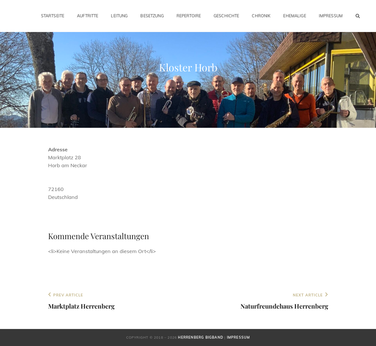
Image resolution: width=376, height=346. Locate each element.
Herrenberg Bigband (200, 337)
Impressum (331, 15)
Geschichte (226, 15)
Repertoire (189, 15)
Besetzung (152, 15)
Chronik (261, 15)
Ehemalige (294, 15)
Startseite (52, 15)
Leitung (119, 15)
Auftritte (87, 15)
